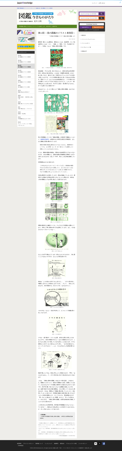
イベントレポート (85, 43)
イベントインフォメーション (88, 39)
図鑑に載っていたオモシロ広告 (26, 102)
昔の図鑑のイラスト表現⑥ (26, 61)
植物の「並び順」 (26, 112)
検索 (101, 13)
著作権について (39, 443)
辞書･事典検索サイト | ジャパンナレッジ (26, 8)
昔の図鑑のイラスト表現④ (26, 71)
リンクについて (48, 443)
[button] (92, 24)
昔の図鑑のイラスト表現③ (26, 76)
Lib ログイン (85, 27)
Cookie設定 (20, 445)
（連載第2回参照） (44, 139)
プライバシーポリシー (28, 443)
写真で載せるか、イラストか (26, 107)
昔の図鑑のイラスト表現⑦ (26, 56)
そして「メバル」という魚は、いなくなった (26, 123)
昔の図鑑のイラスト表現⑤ (46, 8)
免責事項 (56, 443)
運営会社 (62, 443)
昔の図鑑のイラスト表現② (26, 81)
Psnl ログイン (97, 27)
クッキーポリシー (83, 443)
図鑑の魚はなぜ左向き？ (26, 91)
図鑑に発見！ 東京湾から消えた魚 (26, 97)
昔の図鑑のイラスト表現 (26, 86)
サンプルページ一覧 (86, 47)
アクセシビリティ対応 (71, 443)
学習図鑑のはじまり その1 (26, 117)
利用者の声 (84, 51)
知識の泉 (38, 8)
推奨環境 (19, 443)
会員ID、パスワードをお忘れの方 (92, 29)
